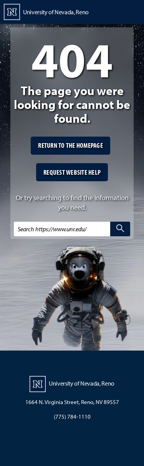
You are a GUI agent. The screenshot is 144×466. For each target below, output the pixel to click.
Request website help (72, 172)
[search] (120, 229)
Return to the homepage (70, 145)
